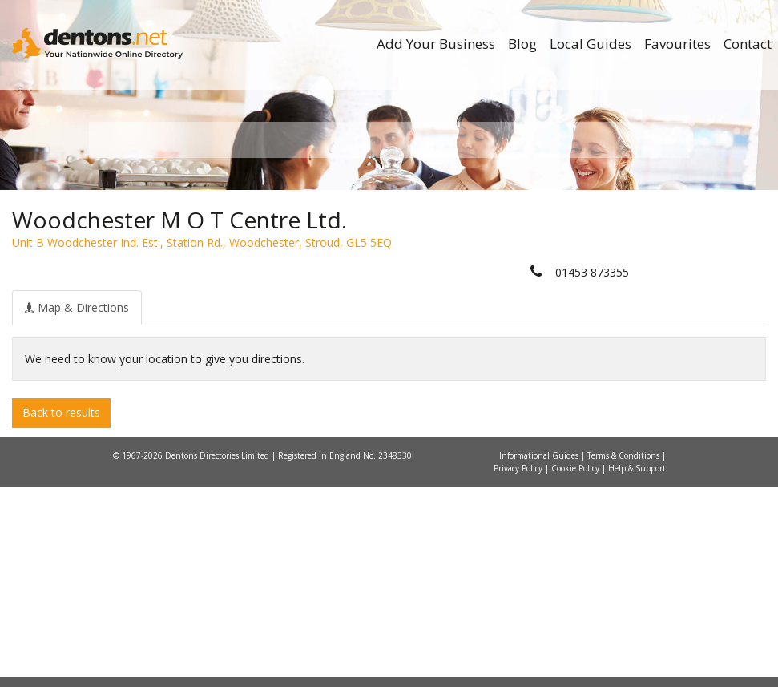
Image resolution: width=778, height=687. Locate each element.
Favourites (677, 43)
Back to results (61, 613)
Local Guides (590, 43)
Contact (748, 43)
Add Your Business (436, 43)
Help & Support (637, 668)
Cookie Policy (576, 668)
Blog (522, 43)
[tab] (77, 508)
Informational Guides (540, 655)
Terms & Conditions (624, 655)
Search (596, 301)
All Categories (395, 329)
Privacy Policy (519, 668)
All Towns (178, 329)
